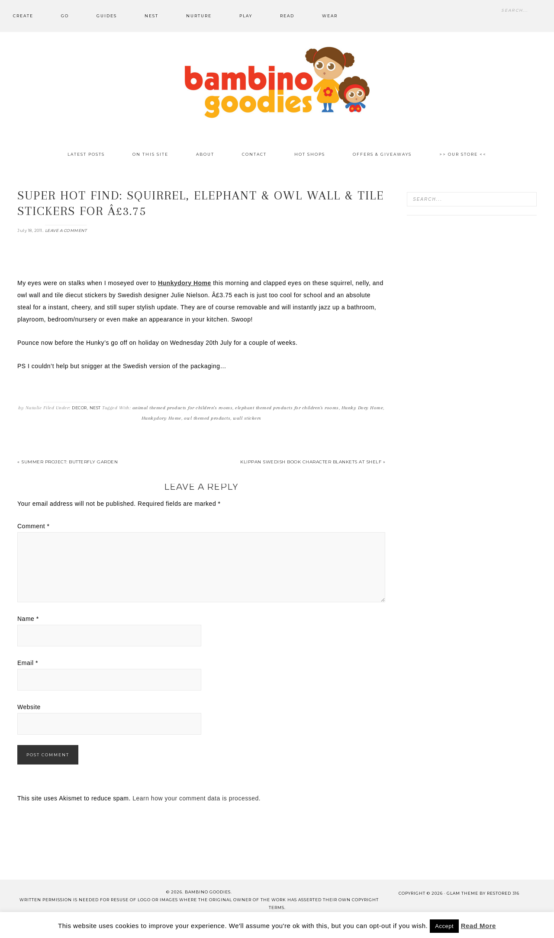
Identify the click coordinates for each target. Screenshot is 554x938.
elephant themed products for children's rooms (287, 408)
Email (27, 662)
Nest (95, 407)
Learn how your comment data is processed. (196, 798)
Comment (33, 526)
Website (29, 707)
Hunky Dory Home (362, 408)
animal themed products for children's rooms (182, 408)
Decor (79, 407)
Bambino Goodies (277, 82)
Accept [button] (444, 926)
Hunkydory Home (161, 418)
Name (28, 618)
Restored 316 (503, 893)
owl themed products (207, 418)
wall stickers (247, 418)
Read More (478, 925)
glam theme (462, 893)
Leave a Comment (66, 230)
